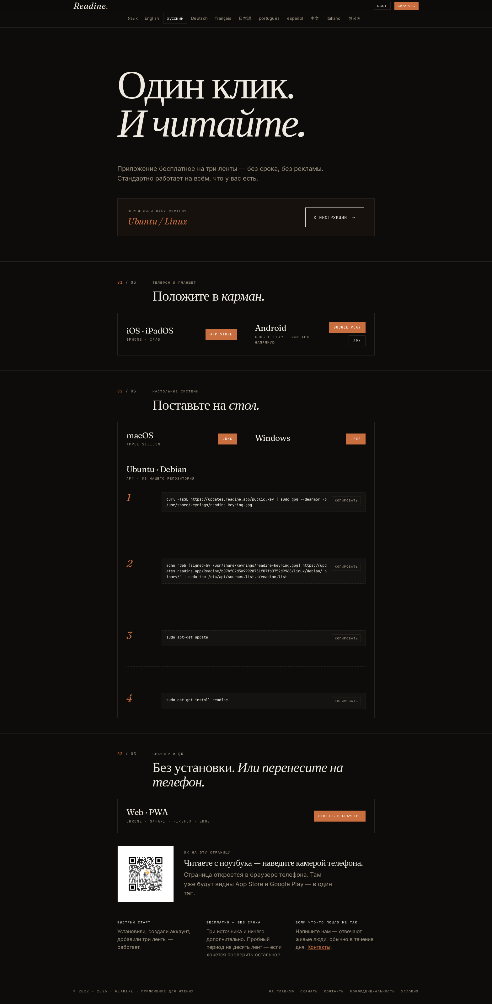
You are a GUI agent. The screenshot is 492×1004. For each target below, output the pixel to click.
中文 (315, 18)
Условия (410, 991)
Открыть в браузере (339, 816)
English (152, 18)
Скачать (406, 5)
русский (175, 18)
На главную (281, 991)
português (269, 18)
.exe (356, 439)
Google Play (347, 327)
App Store (221, 334)
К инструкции (335, 217)
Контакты (319, 947)
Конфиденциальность (372, 991)
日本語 (245, 18)
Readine (90, 5)
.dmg (227, 439)
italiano (334, 18)
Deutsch (199, 18)
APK (357, 341)
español (295, 18)
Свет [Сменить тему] (382, 5)
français (223, 18)
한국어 (354, 18)
